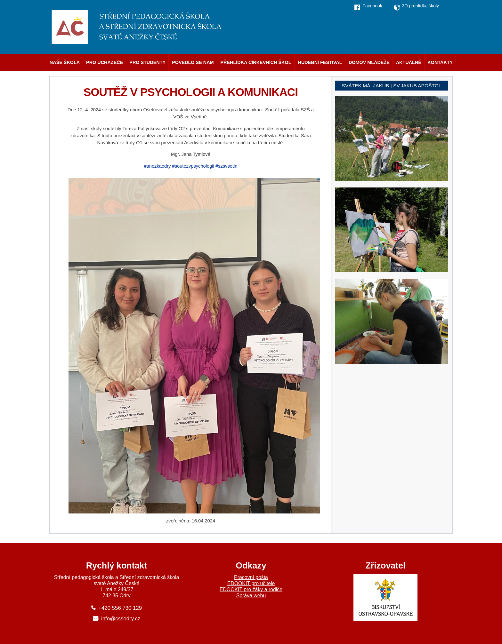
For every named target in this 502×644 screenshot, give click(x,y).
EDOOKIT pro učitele (251, 583)
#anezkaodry (157, 166)
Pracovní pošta (251, 577)
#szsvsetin (226, 166)
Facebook (372, 5)
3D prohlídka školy (420, 5)
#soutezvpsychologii (193, 166)
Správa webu (251, 595)
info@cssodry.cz (120, 619)
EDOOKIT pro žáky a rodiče (251, 589)
